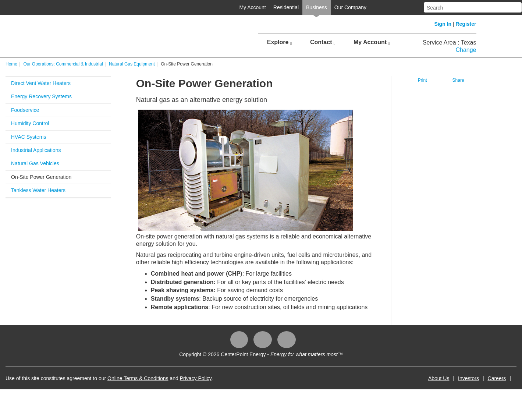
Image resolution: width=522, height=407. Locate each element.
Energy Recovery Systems (41, 96)
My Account (252, 7)
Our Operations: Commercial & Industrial (63, 64)
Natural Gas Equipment (132, 64)
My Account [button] (372, 42)
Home (11, 64)
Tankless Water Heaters (38, 190)
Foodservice (25, 110)
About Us (439, 378)
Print (422, 80)
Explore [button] (279, 42)
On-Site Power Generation (41, 177)
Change (465, 50)
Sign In (442, 24)
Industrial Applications (36, 150)
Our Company (350, 7)
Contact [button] (322, 42)
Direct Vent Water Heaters (41, 83)
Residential (286, 7)
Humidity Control (30, 123)
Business (316, 7)
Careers (497, 378)
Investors (468, 378)
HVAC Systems (28, 137)
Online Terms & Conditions (137, 378)
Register (465, 24)
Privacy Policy (196, 378)
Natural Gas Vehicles (35, 163)
